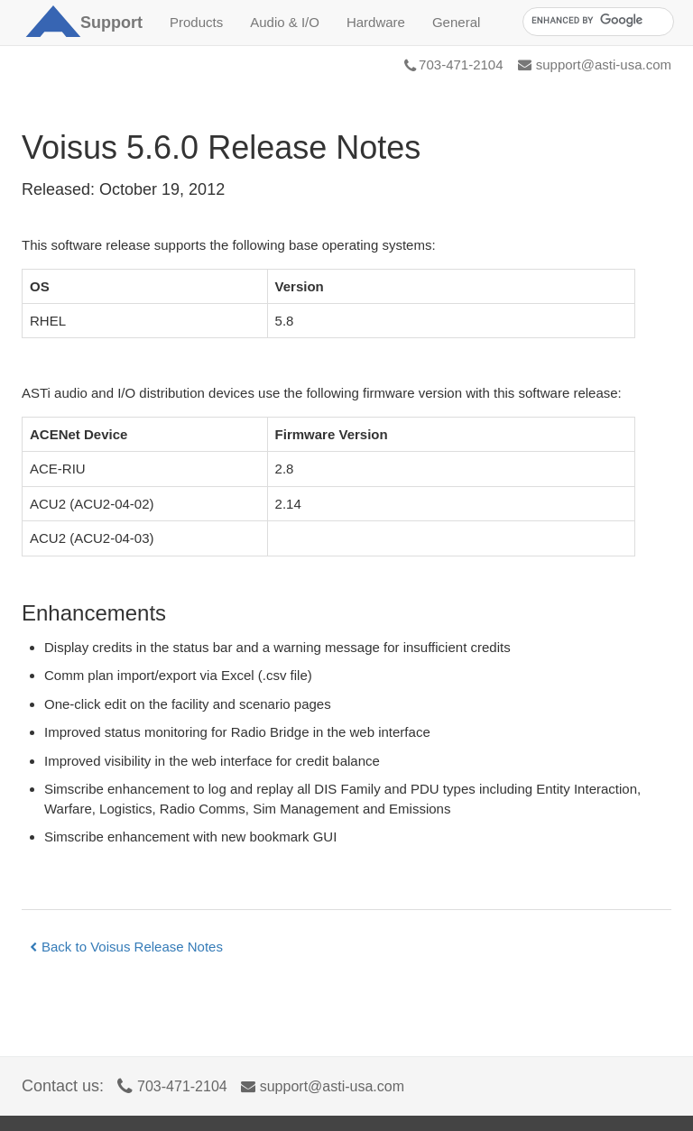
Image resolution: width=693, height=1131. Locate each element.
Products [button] (196, 22)
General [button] (456, 22)
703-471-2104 (453, 64)
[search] (596, 20)
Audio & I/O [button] (284, 22)
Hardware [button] (375, 22)
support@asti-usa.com (594, 64)
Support (111, 23)
